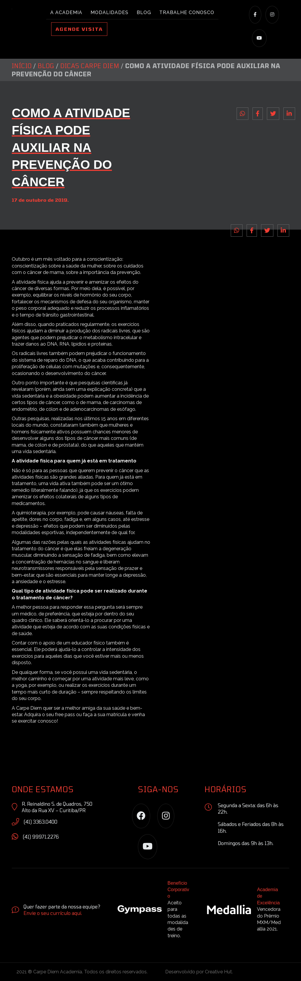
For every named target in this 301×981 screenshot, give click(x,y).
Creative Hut (218, 972)
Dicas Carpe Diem (89, 65)
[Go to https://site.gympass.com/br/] (156, 911)
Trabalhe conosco (186, 12)
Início (22, 65)
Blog (144, 12)
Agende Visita (79, 29)
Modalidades (109, 12)
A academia (66, 12)
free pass (65, 714)
